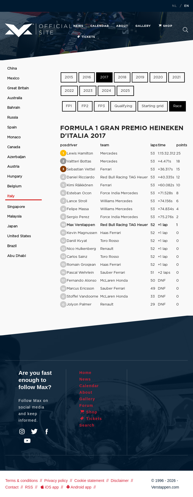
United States (19, 236)
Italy (11, 196)
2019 (140, 77)
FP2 (85, 106)
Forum (86, 405)
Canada (13, 147)
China (12, 68)
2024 (106, 91)
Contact (11, 487)
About (122, 26)
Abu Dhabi (16, 256)
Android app (78, 487)
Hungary (14, 176)
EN (186, 6)
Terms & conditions (21, 480)
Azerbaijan (16, 157)
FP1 (69, 106)
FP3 (101, 106)
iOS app (49, 487)
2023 (88, 91)
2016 (87, 77)
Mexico (13, 78)
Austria (13, 166)
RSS (29, 487)
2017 (104, 77)
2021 (176, 77)
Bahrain (13, 108)
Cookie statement (89, 480)
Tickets (86, 37)
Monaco (14, 137)
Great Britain (18, 88)
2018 (122, 77)
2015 (69, 77)
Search (185, 29)
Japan (12, 226)
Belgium (14, 186)
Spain (12, 127)
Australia (14, 98)
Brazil (11, 246)
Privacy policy (56, 480)
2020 (158, 77)
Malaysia (14, 216)
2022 (69, 91)
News (78, 26)
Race (177, 106)
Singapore (16, 207)
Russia (12, 117)
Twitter (34, 431)
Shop (165, 26)
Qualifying (123, 106)
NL (174, 6)
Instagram (22, 431)
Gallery (143, 26)
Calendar (99, 26)
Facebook (46, 431)
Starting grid (153, 106)
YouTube (27, 440)
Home (85, 372)
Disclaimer (119, 480)
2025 (125, 91)
